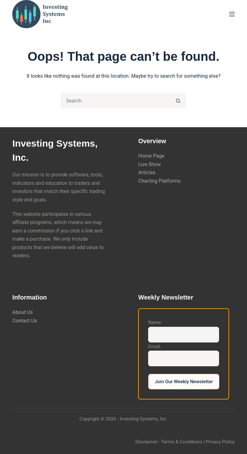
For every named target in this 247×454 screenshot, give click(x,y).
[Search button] (178, 100)
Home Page (151, 156)
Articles (146, 172)
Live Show (149, 164)
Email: (154, 346)
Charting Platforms (159, 181)
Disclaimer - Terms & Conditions (168, 442)
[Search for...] (115, 100)
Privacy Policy (220, 442)
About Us (22, 312)
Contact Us (24, 321)
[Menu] (232, 14)
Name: (155, 322)
